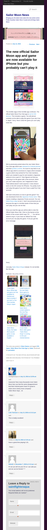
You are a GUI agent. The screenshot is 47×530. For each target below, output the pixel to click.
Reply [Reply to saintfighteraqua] (11, 395)
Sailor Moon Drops (18, 267)
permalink (11, 350)
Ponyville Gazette (28, 1)
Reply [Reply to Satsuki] (11, 473)
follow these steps (12, 201)
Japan (8, 348)
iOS (38, 346)
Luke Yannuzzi (13, 412)
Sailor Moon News (9, 3)
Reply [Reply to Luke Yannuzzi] (11, 422)
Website (12, 523)
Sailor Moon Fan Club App (19, 348)
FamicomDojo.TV (16, 1)
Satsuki (10, 464)
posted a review (17, 168)
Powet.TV (6, 1)
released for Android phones (31, 166)
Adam (31, 348)
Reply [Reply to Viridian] (11, 447)
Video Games (25, 346)
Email (14, 512)
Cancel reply (34, 481)
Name (14, 502)
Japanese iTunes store (29, 197)
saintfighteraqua (18, 486)
